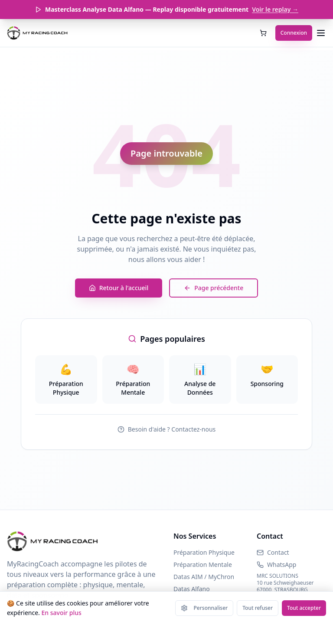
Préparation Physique (204, 552)
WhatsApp (281, 564)
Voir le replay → (275, 9)
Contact (278, 552)
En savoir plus (61, 613)
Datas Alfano (191, 589)
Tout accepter (304, 608)
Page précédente (213, 288)
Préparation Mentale (202, 564)
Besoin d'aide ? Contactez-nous (167, 429)
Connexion (294, 32)
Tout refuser (257, 608)
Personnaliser (204, 608)
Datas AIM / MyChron (203, 577)
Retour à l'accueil (118, 288)
